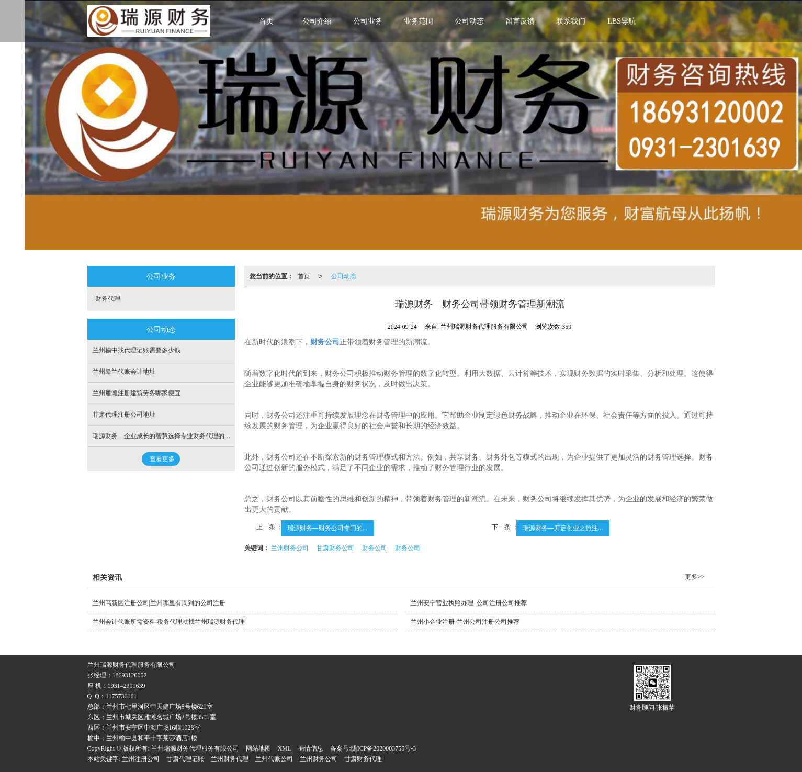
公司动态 (469, 21)
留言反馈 (520, 21)
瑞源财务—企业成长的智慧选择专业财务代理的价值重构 (171, 436)
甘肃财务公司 (335, 548)
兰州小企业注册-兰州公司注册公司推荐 (465, 621)
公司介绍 (317, 21)
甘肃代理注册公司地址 (124, 414)
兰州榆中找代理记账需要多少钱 (136, 350)
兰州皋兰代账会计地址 (124, 371)
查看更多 (162, 459)
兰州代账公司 (274, 759)
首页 (266, 21)
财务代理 (107, 299)
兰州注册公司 (141, 759)
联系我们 (570, 21)
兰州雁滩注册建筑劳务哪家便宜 (136, 393)
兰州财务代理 (229, 759)
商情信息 (310, 748)
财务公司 (374, 548)
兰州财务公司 (290, 548)
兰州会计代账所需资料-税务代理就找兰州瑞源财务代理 (169, 621)
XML (285, 748)
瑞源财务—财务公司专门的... (327, 528)
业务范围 (418, 21)
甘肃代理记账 (185, 759)
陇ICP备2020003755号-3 (383, 748)
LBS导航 (621, 21)
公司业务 (367, 21)
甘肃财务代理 (363, 759)
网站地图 (258, 748)
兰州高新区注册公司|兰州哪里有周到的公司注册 (159, 603)
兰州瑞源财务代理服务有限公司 (195, 748)
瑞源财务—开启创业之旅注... (563, 528)
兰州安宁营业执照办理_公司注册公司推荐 (469, 603)
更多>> (695, 576)
